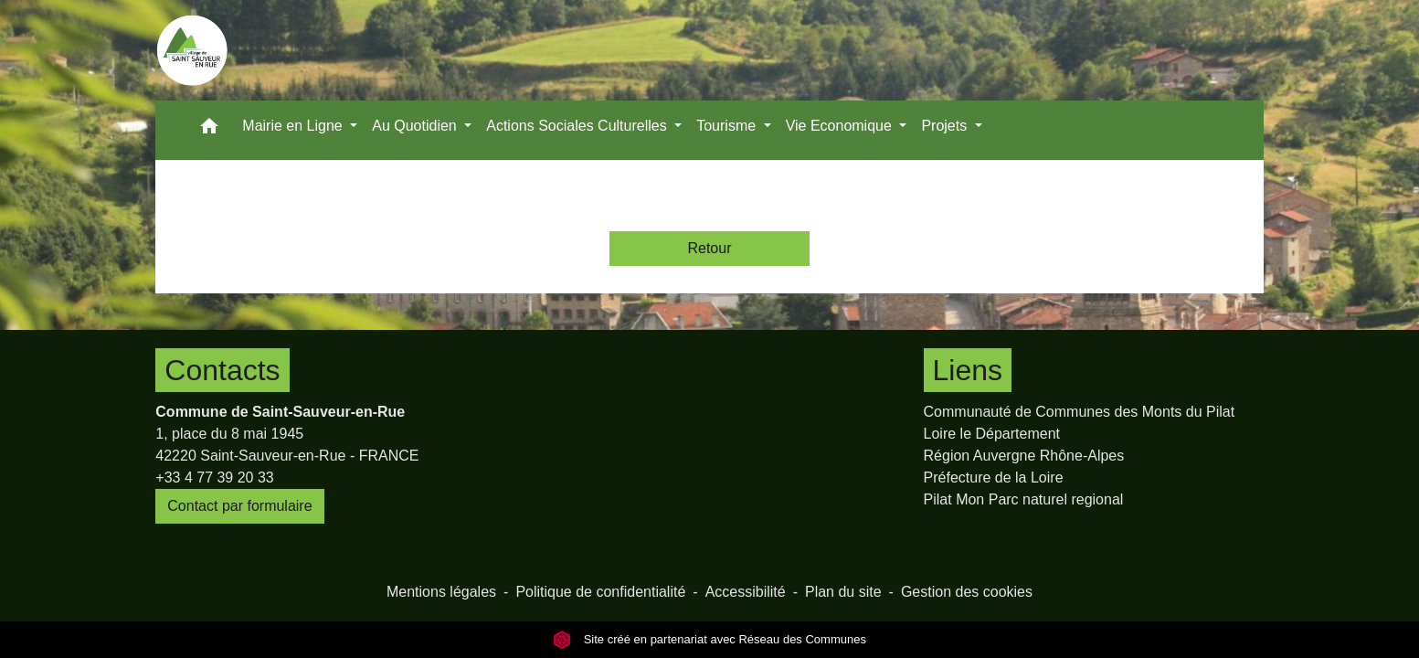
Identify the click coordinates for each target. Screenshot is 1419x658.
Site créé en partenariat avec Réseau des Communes (709, 639)
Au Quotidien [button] (416, 125)
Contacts (222, 370)
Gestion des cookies (966, 592)
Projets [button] (945, 125)
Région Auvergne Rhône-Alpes (1024, 455)
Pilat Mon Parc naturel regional (1024, 499)
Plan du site (843, 592)
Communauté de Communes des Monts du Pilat (1079, 411)
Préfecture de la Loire (994, 477)
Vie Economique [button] (841, 125)
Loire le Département (992, 433)
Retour (709, 248)
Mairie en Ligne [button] (294, 125)
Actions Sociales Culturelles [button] (578, 125)
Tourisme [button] (727, 125)
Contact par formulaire (239, 506)
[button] (209, 130)
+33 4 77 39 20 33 (214, 477)
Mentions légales (441, 592)
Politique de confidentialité (600, 592)
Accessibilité (745, 592)
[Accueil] (191, 50)
